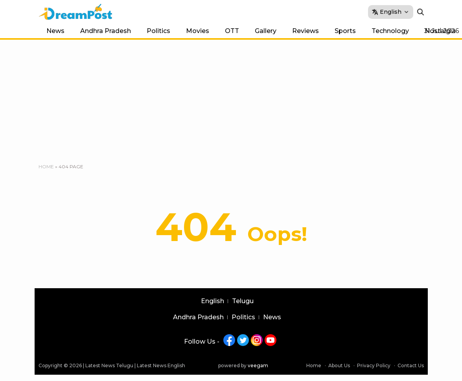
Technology (390, 31)
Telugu (243, 301)
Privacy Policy (373, 365)
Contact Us (411, 365)
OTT (232, 31)
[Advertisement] (231, 99)
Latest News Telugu (109, 365)
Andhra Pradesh (105, 31)
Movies (197, 31)
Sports (345, 31)
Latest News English (161, 365)
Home (46, 166)
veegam (258, 365)
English (212, 301)
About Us (339, 365)
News (55, 31)
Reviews (305, 31)
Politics (158, 31)
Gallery (265, 31)
